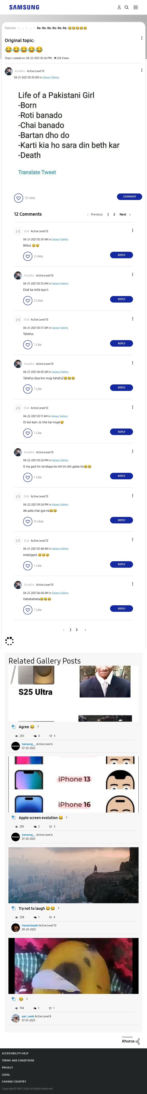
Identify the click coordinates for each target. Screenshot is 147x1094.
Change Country (14, 1081)
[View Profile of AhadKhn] (20, 71)
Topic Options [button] (135, 38)
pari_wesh (28, 1016)
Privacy (7, 1067)
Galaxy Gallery (50, 77)
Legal (6, 1074)
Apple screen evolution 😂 (41, 817)
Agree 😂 (27, 727)
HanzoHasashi (30, 925)
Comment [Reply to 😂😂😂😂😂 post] (129, 196)
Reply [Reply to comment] (121, 255)
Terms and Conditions (18, 1060)
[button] (135, 70)
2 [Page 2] (114, 214)
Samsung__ (29, 744)
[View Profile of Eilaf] (26, 231)
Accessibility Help (15, 1053)
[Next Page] (125, 214)
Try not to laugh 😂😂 (37, 908)
